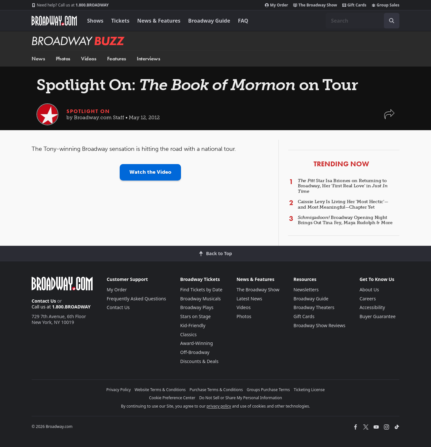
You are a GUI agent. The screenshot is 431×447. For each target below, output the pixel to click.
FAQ (243, 20)
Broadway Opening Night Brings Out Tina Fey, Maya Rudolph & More (345, 220)
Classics (188, 334)
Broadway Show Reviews (320, 325)
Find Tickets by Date (201, 289)
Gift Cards (354, 5)
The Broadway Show (315, 5)
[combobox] (362, 20)
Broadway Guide (209, 20)
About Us (369, 289)
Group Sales (385, 5)
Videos (88, 59)
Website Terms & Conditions (160, 389)
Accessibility (372, 307)
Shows (95, 20)
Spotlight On (88, 111)
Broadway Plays (197, 307)
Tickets (120, 20)
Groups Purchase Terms (268, 389)
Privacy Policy (118, 389)
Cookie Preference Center (172, 397)
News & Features (158, 20)
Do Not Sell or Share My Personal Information (240, 397)
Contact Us (44, 301)
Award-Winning (196, 343)
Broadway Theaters (314, 307)
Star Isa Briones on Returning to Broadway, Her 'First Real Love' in (342, 186)
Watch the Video (150, 172)
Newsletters (306, 289)
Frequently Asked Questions (136, 299)
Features (116, 59)
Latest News (249, 299)
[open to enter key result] (391, 20)
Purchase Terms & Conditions (216, 389)
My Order (276, 5)
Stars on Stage (195, 316)
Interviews (148, 59)
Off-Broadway (195, 352)
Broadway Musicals (200, 299)
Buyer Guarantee (377, 316)
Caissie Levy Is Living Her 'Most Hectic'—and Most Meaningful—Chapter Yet (343, 204)
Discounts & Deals (199, 361)
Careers (367, 299)
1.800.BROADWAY (70, 5)
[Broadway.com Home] (54, 21)
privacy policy (218, 406)
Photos (63, 59)
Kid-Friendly (192, 325)
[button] (389, 117)
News (38, 59)
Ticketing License (309, 389)
